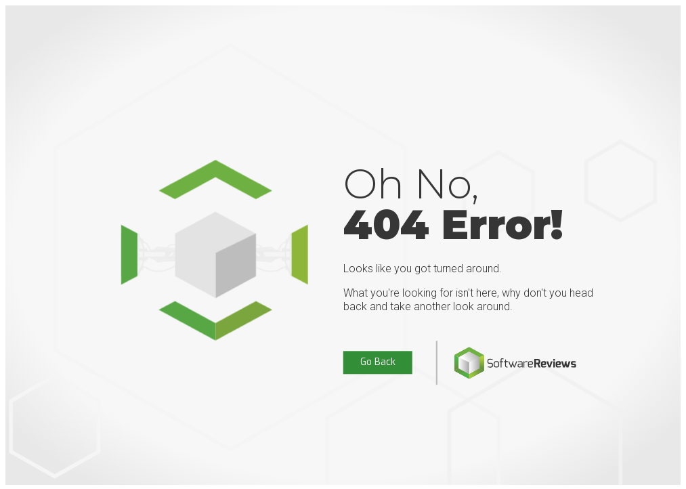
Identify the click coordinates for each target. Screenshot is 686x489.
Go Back (377, 362)
